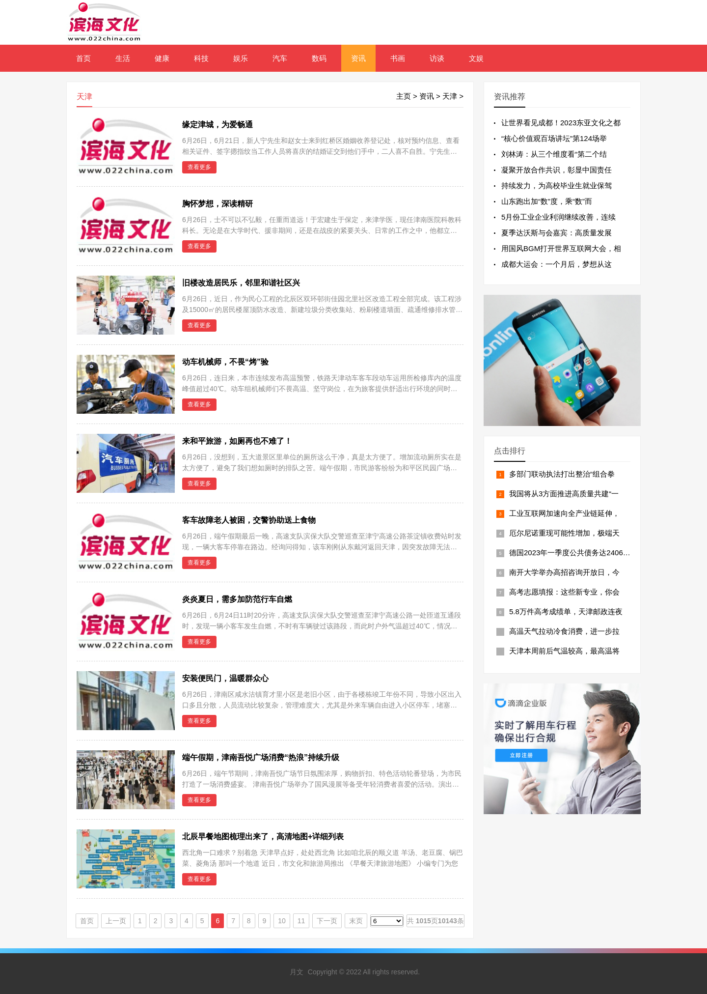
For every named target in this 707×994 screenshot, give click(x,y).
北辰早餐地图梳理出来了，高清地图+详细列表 (263, 836)
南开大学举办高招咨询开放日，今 (564, 572)
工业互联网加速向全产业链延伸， (564, 513)
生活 (122, 58)
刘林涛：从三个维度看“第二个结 (554, 154)
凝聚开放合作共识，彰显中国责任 (556, 170)
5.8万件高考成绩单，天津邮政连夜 (566, 611)
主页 (403, 96)
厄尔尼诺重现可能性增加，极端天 (564, 533)
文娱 (476, 58)
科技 (201, 58)
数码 (319, 58)
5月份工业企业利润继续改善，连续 (558, 217)
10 (282, 921)
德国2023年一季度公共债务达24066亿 (571, 552)
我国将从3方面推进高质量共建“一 (564, 493)
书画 (397, 58)
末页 (356, 921)
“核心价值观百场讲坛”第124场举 (554, 138)
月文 (296, 972)
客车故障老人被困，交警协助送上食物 (249, 520)
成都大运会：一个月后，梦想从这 (556, 264)
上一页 (116, 921)
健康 (162, 58)
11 (301, 921)
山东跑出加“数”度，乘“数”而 (546, 201)
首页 (83, 58)
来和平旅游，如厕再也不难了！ (237, 441)
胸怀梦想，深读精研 (217, 203)
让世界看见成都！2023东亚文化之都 (561, 122)
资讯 (358, 58)
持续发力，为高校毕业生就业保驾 (556, 185)
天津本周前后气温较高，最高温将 (564, 651)
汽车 (279, 58)
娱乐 (240, 58)
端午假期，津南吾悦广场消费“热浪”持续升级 (260, 757)
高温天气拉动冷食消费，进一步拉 (564, 631)
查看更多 (199, 167)
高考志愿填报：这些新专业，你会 (564, 592)
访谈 (437, 58)
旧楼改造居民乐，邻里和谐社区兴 (241, 283)
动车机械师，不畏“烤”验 (225, 362)
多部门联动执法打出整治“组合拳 (562, 474)
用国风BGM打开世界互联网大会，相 (561, 248)
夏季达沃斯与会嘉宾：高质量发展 (556, 232)
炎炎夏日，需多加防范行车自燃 (237, 599)
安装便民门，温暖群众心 (225, 678)
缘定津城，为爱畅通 (217, 124)
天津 (449, 96)
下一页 (327, 921)
